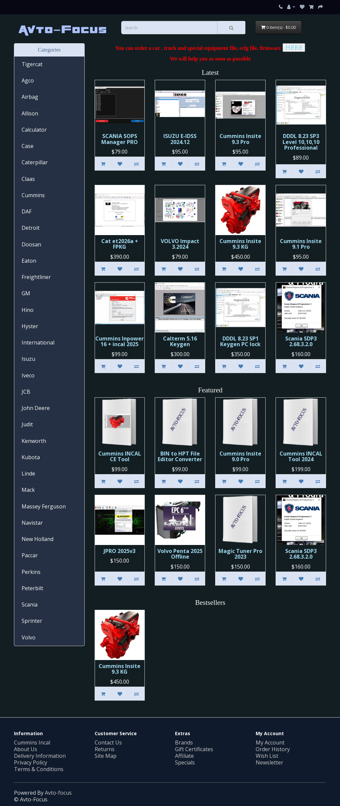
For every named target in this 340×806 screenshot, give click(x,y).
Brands (184, 742)
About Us (25, 749)
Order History (273, 749)
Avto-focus (58, 792)
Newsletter (269, 762)
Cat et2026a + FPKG (119, 244)
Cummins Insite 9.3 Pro (240, 139)
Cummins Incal (32, 742)
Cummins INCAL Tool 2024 (301, 456)
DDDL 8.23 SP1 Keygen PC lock (240, 341)
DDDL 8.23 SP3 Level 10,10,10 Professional (301, 141)
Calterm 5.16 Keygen (180, 341)
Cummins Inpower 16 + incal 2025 (119, 341)
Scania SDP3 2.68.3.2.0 (301, 341)
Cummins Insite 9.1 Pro (301, 244)
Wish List (267, 755)
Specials (185, 762)
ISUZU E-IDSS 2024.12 (180, 139)
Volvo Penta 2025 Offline (180, 554)
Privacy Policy (30, 762)
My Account (270, 742)
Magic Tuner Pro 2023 (240, 554)
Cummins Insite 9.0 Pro (240, 456)
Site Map (106, 755)
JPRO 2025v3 (119, 551)
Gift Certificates (194, 749)
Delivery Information (40, 755)
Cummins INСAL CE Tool (119, 456)
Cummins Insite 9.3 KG (240, 244)
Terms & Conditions (38, 769)
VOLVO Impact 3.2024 (180, 244)
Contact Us (108, 742)
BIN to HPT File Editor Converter (180, 456)
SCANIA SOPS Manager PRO (119, 139)
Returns (105, 749)
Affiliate (184, 755)
